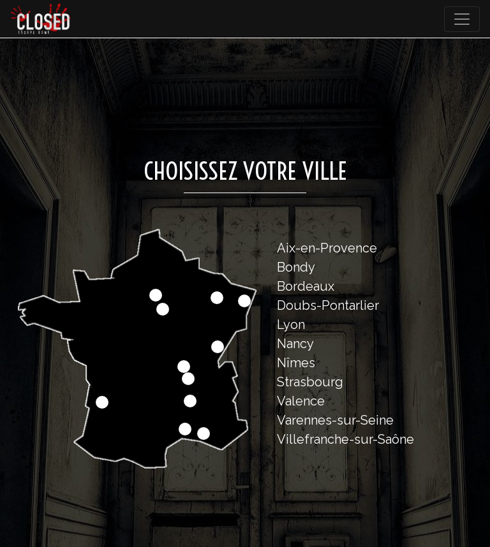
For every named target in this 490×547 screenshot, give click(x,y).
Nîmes (296, 362)
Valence (301, 401)
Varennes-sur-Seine (335, 420)
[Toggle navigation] (462, 19)
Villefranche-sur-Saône (345, 439)
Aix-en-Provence (327, 248)
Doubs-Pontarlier (328, 305)
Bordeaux (305, 286)
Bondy (296, 267)
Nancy (295, 343)
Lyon (291, 324)
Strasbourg (310, 382)
